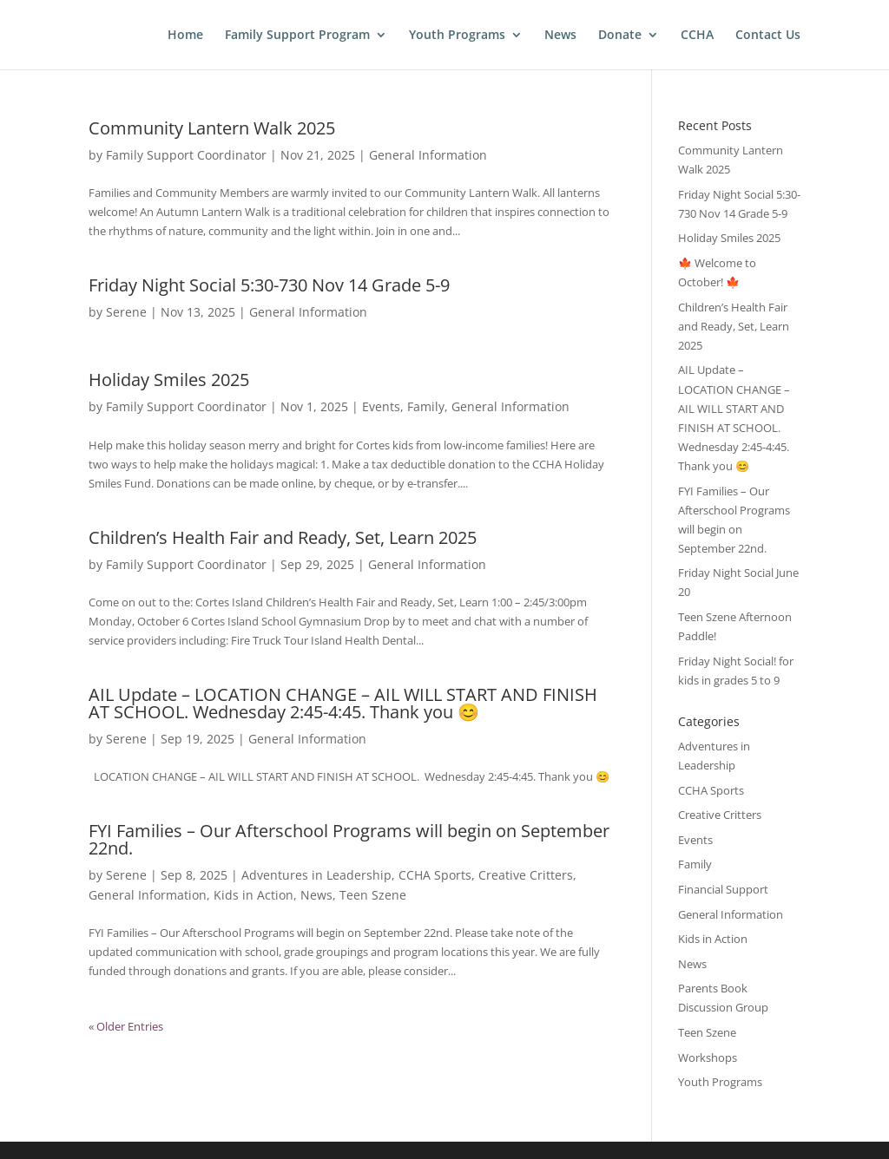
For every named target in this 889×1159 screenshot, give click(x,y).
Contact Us (767, 36)
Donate (620, 36)
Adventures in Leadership (316, 875)
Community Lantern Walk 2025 (212, 128)
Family (425, 406)
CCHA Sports (434, 875)
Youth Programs (457, 36)
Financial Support (723, 889)
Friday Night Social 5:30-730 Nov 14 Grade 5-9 (269, 285)
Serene (126, 312)
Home (185, 36)
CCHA (697, 36)
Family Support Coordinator (186, 155)
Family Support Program (297, 36)
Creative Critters (525, 875)
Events (381, 406)
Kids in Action (253, 895)
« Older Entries (126, 1026)
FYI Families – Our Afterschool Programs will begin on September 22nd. (349, 839)
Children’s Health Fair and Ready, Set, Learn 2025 (283, 537)
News (560, 36)
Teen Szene (372, 895)
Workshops (707, 1057)
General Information (428, 155)
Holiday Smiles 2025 (169, 379)
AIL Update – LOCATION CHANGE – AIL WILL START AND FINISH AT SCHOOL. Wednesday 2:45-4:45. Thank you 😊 (343, 703)
